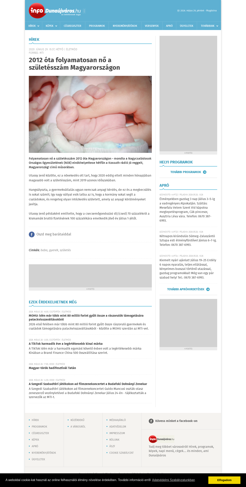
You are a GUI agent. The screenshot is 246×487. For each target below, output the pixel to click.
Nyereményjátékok (125, 26)
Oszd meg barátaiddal (54, 234)
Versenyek (152, 26)
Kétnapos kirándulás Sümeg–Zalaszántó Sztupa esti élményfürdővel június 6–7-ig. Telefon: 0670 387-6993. (188, 240)
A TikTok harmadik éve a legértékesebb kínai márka (66, 343)
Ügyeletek (186, 26)
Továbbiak (207, 26)
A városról (78, 427)
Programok (97, 26)
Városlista (84, 10)
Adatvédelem (117, 427)
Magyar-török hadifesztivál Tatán (52, 368)
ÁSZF (112, 446)
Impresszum (117, 433)
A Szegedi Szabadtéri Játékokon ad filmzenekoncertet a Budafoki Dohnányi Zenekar (88, 384)
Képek (49, 26)
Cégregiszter (72, 26)
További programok (185, 172)
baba (44, 250)
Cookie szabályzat (121, 453)
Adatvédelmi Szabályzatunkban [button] (173, 480)
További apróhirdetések (185, 289)
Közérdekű (77, 420)
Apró (169, 26)
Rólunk (114, 440)
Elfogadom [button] (224, 480)
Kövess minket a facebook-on (176, 421)
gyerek (53, 250)
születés (65, 250)
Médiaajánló (117, 420)
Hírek (32, 26)
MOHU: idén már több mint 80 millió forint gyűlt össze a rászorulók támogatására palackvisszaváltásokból (86, 317)
